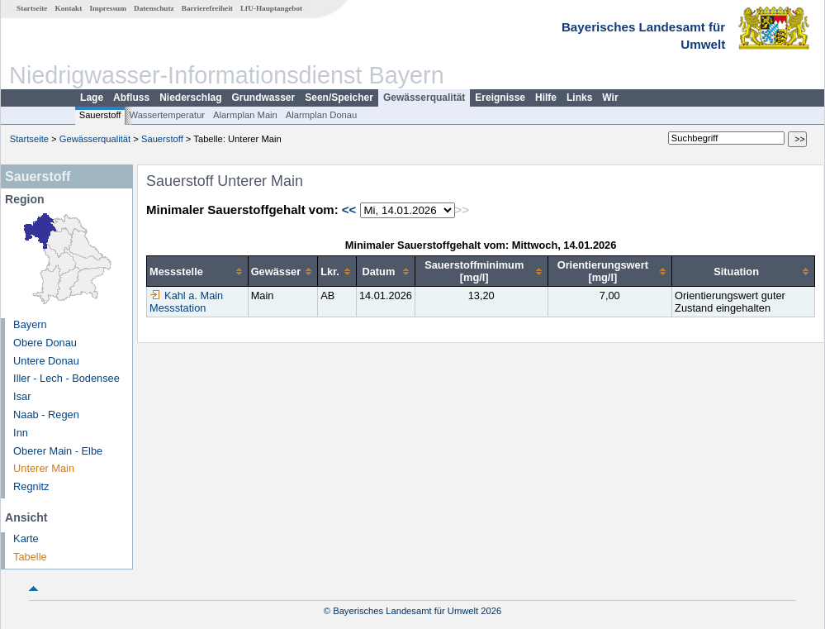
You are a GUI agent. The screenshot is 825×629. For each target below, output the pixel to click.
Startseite (32, 8)
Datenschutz (154, 8)
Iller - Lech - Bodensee (66, 378)
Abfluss (131, 97)
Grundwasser (264, 97)
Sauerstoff (100, 115)
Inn (20, 432)
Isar (22, 396)
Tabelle (30, 556)
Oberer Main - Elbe (57, 451)
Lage (91, 97)
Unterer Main (43, 468)
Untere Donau (46, 361)
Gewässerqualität (424, 97)
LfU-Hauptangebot (271, 8)
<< (349, 210)
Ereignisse (500, 97)
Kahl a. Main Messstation (186, 301)
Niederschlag (190, 97)
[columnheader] (198, 271)
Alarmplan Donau (321, 115)
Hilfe (546, 97)
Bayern (30, 324)
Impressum (108, 8)
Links (579, 97)
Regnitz (31, 486)
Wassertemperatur (167, 115)
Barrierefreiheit (207, 8)
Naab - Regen (46, 414)
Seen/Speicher (339, 97)
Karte (26, 538)
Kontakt (69, 8)
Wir (610, 97)
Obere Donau (45, 342)
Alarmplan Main (245, 115)
